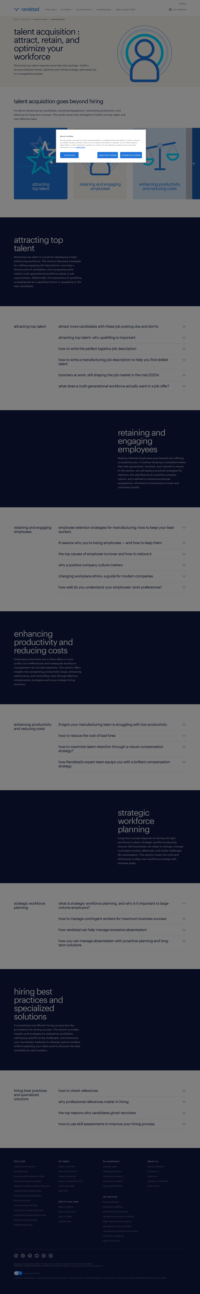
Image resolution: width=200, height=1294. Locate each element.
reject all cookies (107, 155)
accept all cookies (131, 155)
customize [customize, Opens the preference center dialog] (69, 155)
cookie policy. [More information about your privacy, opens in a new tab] (81, 147)
